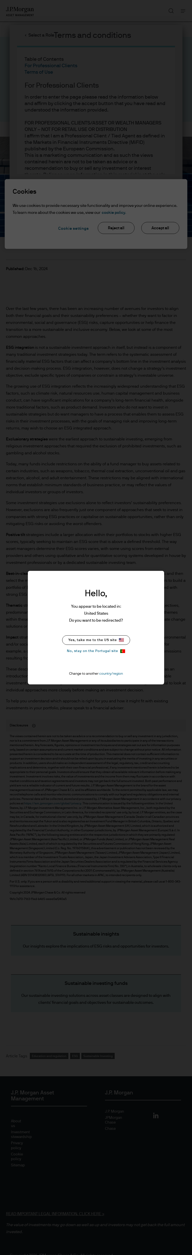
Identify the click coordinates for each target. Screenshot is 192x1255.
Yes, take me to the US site (96, 640)
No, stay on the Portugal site (96, 651)
